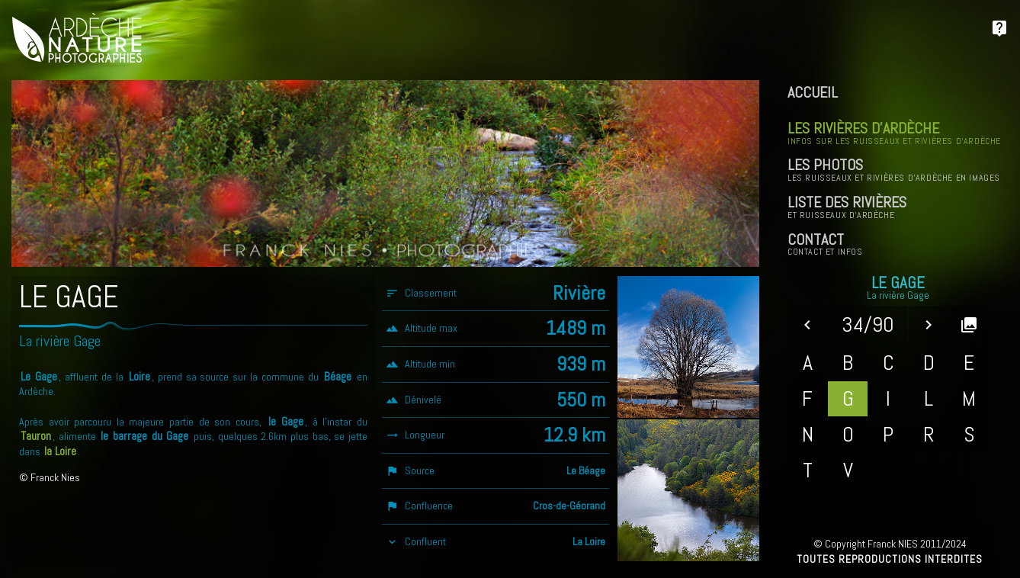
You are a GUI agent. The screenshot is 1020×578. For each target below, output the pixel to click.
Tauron (36, 436)
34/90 (868, 324)
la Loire (60, 451)
